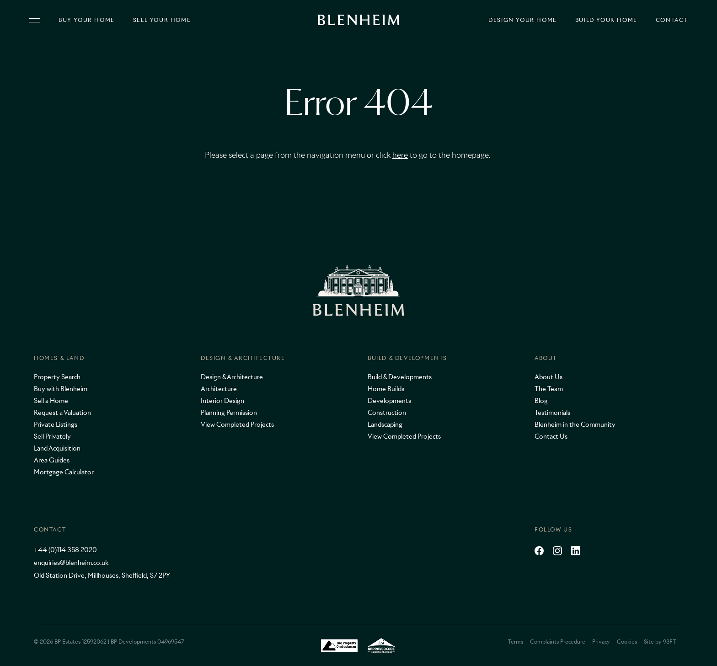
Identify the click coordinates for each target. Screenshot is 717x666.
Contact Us (551, 436)
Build (606, 20)
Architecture (219, 389)
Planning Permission (229, 412)
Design (522, 20)
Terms (515, 641)
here (400, 155)
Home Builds (386, 389)
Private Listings (55, 424)
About (546, 357)
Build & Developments (407, 357)
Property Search (57, 377)
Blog (541, 401)
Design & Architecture (243, 357)
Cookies (627, 641)
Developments (389, 401)
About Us (548, 377)
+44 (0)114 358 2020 (65, 550)
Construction (387, 412)
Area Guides (52, 460)
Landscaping (385, 424)
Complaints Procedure (557, 641)
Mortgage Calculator (64, 472)
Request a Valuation (62, 412)
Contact (672, 20)
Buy (87, 20)
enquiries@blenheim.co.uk (71, 563)
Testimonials (552, 412)
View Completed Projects (237, 424)
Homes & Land (59, 357)
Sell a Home (51, 401)
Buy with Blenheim (60, 389)
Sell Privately (52, 436)
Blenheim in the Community (575, 424)
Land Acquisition (57, 448)
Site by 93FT (660, 641)
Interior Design (222, 401)
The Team (549, 389)
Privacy (601, 641)
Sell (162, 20)
